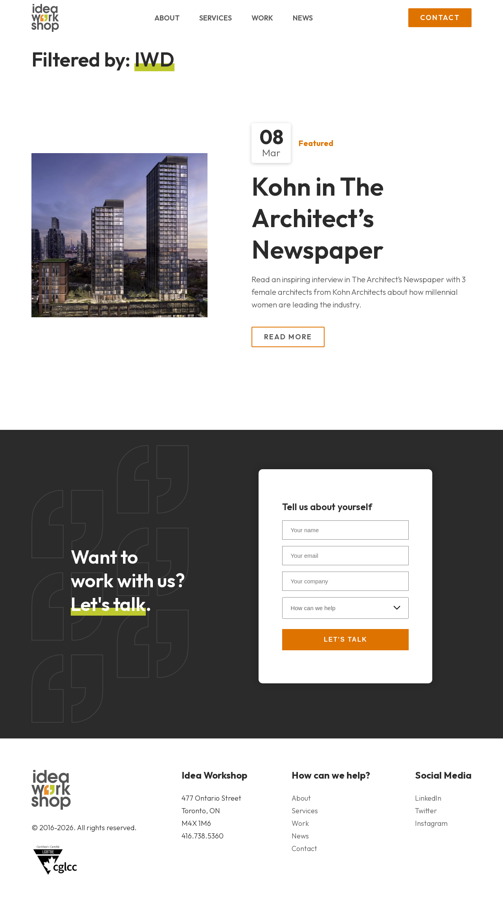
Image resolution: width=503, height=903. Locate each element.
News (303, 17)
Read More (288, 336)
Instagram (431, 823)
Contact (440, 17)
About (167, 17)
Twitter (426, 810)
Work (262, 17)
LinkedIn (428, 798)
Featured (316, 143)
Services (215, 17)
